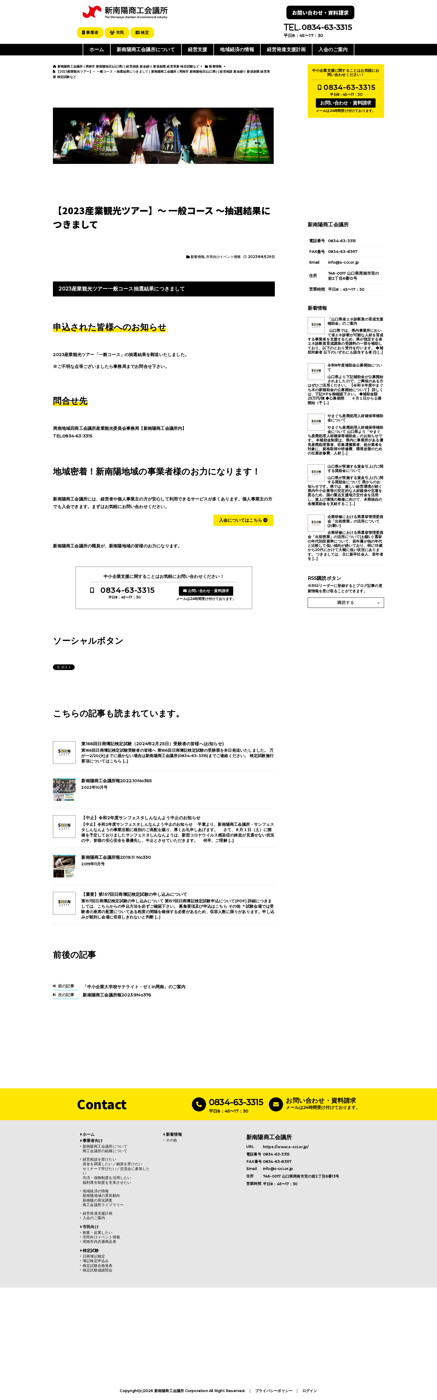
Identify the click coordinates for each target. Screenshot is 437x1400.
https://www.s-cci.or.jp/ (286, 1146)
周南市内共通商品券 (99, 1241)
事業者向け (93, 1140)
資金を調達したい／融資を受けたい (112, 1163)
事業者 (91, 32)
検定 (145, 32)
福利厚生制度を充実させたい (107, 1182)
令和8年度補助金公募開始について (354, 367)
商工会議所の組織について (105, 1150)
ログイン (309, 1390)
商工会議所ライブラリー (103, 1204)
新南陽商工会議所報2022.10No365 (116, 780)
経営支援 (197, 49)
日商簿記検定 (94, 1256)
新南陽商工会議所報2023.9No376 (117, 994)
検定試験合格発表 (98, 1265)
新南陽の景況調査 (98, 1200)
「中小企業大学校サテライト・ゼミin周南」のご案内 (134, 986)
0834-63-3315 (127, 589)
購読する (345, 602)
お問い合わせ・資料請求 (320, 12)
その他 (171, 1139)
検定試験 (91, 1250)
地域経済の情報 (237, 49)
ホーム (96, 49)
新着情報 (197, 256)
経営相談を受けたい (99, 1159)
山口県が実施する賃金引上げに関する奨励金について (355, 468)
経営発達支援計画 (286, 49)
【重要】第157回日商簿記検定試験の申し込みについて (134, 893)
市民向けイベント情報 (223, 256)
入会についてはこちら (243, 519)
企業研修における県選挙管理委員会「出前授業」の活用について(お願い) (355, 520)
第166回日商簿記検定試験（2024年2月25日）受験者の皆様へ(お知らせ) (152, 743)
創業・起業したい (98, 1232)
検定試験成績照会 (98, 1270)
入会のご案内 (333, 49)
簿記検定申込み (96, 1260)
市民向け (91, 1226)
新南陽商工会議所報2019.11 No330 (116, 856)
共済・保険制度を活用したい (107, 1177)
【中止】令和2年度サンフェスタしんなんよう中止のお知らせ (140, 817)
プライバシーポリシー (273, 1390)
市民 (119, 32)
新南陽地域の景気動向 (101, 1195)
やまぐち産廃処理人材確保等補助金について (355, 417)
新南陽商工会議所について (146, 49)
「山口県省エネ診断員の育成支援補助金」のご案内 (355, 321)
